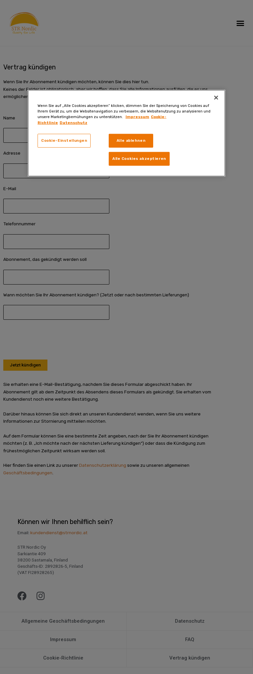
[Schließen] (216, 97)
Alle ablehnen (131, 140)
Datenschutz (73, 122)
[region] (126, 133)
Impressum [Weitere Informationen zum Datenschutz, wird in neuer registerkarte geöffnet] (137, 116)
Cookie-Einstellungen (64, 140)
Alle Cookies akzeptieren (139, 158)
